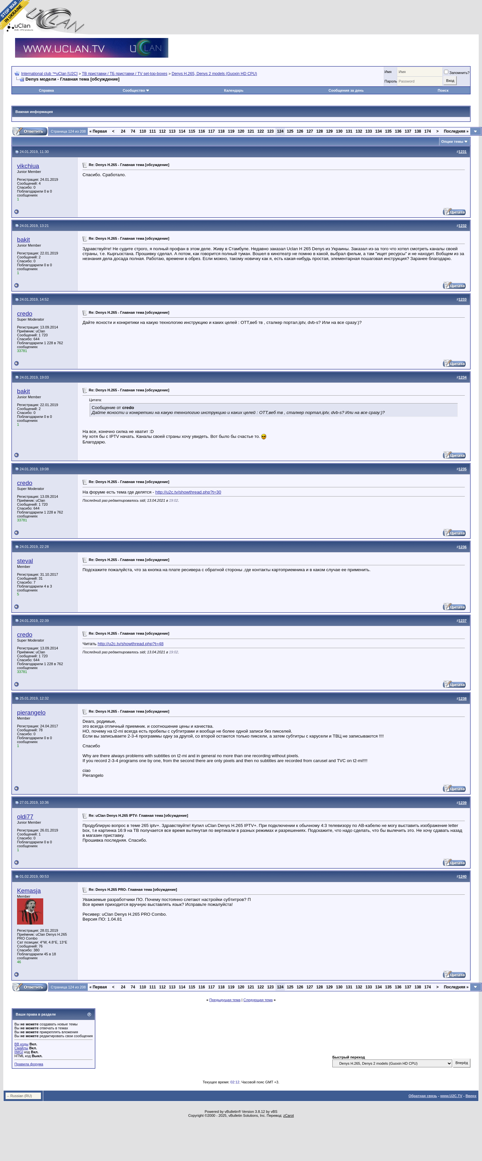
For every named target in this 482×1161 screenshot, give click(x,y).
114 (182, 131)
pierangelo (31, 712)
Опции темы (452, 141)
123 (270, 131)
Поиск (443, 90)
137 (408, 131)
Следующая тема (257, 1000)
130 (339, 131)
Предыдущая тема (224, 1000)
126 (300, 131)
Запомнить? (457, 73)
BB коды (21, 1044)
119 (231, 131)
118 (221, 131)
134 (378, 131)
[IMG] (18, 1052)
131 (349, 131)
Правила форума (28, 1064)
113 (172, 131)
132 (359, 131)
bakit (23, 239)
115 (192, 131)
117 (211, 131)
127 (309, 131)
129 (329, 131)
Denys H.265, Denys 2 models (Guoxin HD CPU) (214, 73)
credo (24, 313)
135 (388, 131)
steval (25, 560)
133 (368, 131)
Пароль (390, 81)
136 (398, 131)
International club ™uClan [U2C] (49, 73)
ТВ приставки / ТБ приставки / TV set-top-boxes (124, 73)
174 (427, 131)
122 (260, 131)
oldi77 (25, 816)
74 (133, 131)
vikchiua (28, 165)
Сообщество (136, 90)
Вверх (471, 1096)
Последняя (456, 131)
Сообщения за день (345, 90)
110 (142, 131)
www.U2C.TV (451, 1096)
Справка (46, 90)
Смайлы (21, 1048)
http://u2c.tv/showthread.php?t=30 (188, 492)
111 (152, 131)
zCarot (288, 1115)
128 (319, 131)
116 (201, 131)
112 (162, 131)
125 (290, 131)
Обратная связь (422, 1096)
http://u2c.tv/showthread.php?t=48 (130, 643)
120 (241, 131)
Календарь (233, 90)
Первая (98, 131)
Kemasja (29, 890)
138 (418, 131)
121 (251, 131)
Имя (387, 72)
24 (123, 131)
